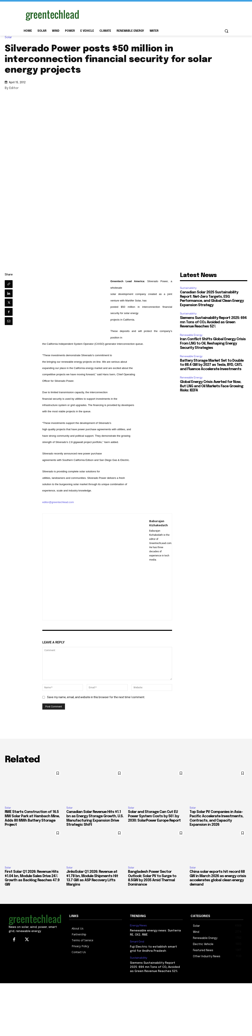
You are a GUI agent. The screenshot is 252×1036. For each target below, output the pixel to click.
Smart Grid (137, 941)
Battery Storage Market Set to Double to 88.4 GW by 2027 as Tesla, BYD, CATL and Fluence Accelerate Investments (212, 365)
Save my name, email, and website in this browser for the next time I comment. (96, 697)
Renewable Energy (191, 335)
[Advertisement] (155, 14)
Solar (9, 37)
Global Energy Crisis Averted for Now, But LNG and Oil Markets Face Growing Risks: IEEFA (211, 386)
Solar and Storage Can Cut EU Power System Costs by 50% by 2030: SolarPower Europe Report (154, 816)
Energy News (138, 925)
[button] (226, 31)
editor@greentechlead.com (58, 502)
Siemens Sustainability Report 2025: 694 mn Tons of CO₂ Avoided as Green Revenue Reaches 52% (213, 322)
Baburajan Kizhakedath (158, 523)
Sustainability (188, 288)
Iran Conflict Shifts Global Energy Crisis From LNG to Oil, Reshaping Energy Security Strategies (213, 343)
